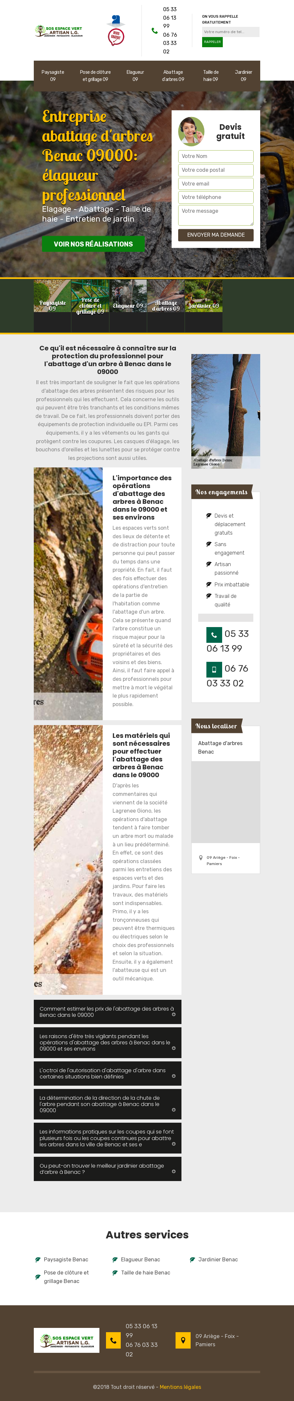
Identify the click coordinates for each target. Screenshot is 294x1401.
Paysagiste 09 (53, 75)
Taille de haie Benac (141, 1273)
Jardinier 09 (243, 75)
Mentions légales (180, 1387)
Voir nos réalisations (93, 244)
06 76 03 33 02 (170, 43)
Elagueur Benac (136, 1259)
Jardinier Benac (214, 1259)
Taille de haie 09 (211, 75)
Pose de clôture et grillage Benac (62, 1277)
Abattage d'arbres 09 (173, 75)
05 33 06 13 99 (170, 17)
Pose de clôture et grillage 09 (95, 75)
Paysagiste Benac (61, 1259)
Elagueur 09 (135, 75)
